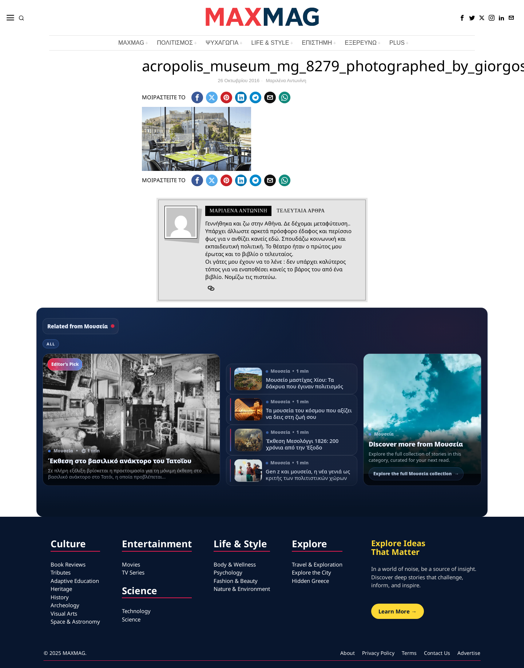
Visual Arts (64, 613)
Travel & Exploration (317, 564)
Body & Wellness (235, 564)
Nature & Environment (242, 588)
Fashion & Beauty (236, 580)
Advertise (468, 652)
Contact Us (437, 652)
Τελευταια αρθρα (301, 210)
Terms (409, 652)
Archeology (65, 605)
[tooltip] (462, 17)
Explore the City (311, 572)
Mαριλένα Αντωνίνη (286, 80)
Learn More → (397, 611)
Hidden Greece (310, 580)
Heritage (61, 588)
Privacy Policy (378, 652)
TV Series (133, 572)
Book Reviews (68, 564)
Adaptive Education (75, 580)
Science (131, 619)
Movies (131, 564)
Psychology (228, 572)
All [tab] (51, 344)
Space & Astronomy (75, 621)
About (347, 652)
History (60, 597)
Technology (136, 611)
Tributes (61, 572)
